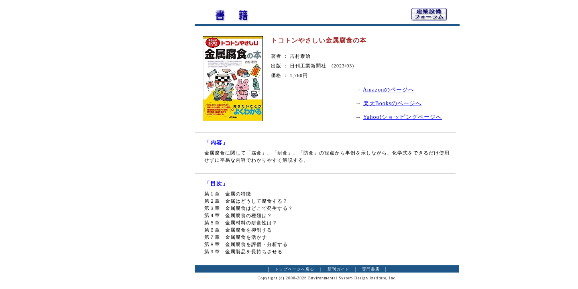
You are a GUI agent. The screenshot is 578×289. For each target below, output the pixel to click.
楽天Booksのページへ (392, 103)
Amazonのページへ (388, 90)
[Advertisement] (150, 126)
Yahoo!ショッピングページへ (402, 117)
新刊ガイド (339, 269)
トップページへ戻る (294, 269)
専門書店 (371, 269)
